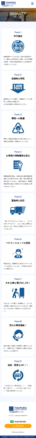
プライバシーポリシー (18, 432)
